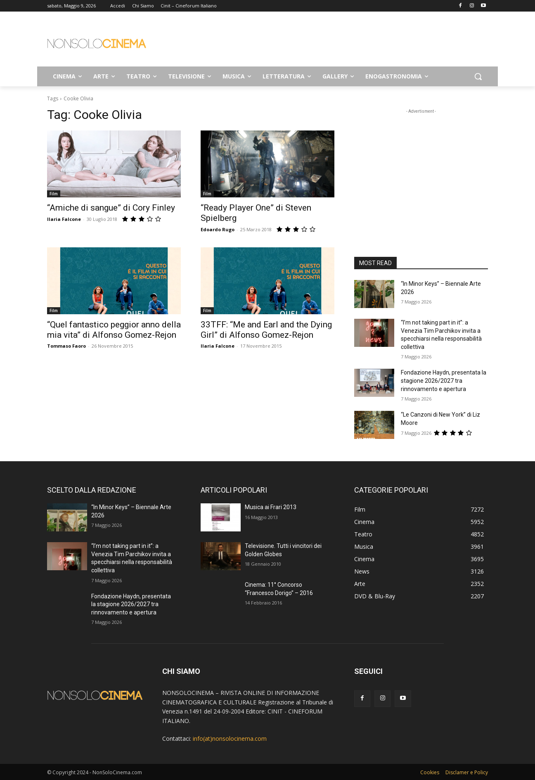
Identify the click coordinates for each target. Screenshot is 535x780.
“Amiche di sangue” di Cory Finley (111, 208)
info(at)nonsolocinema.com (230, 738)
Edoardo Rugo (217, 229)
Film (54, 194)
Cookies (429, 772)
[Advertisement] (329, 41)
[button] (478, 76)
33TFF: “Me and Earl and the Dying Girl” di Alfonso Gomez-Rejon (266, 330)
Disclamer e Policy (466, 772)
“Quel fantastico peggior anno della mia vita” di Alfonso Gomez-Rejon (114, 330)
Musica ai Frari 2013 (270, 507)
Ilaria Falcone (64, 219)
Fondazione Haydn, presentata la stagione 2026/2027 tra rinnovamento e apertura (443, 380)
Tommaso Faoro (66, 346)
